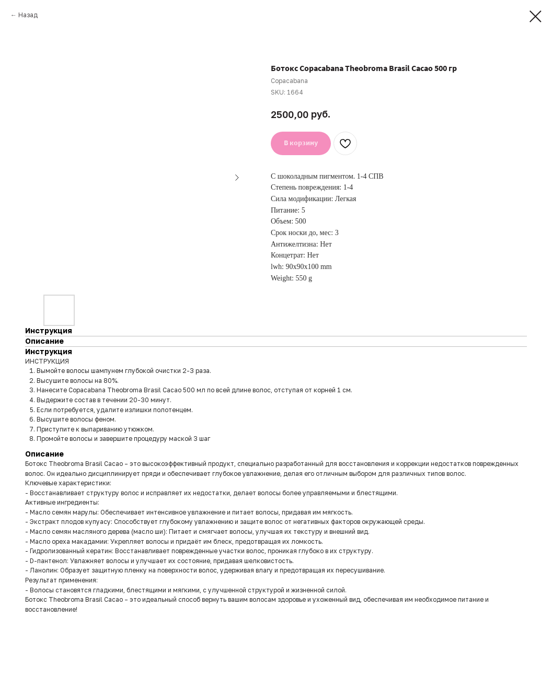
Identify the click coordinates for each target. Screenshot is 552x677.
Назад (28, 15)
